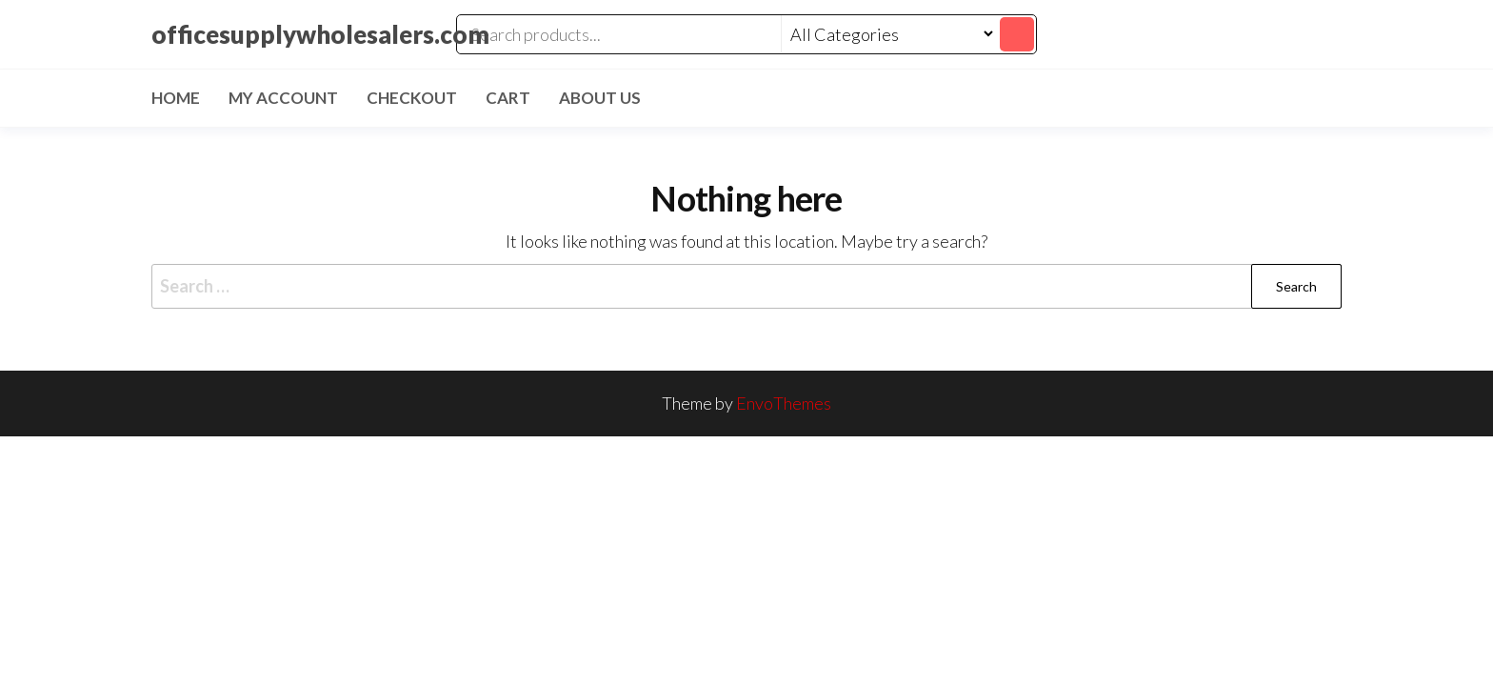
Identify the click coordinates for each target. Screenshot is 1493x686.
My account (283, 98)
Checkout (412, 98)
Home (175, 98)
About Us (600, 98)
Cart (508, 98)
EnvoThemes (783, 403)
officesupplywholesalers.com (320, 34)
